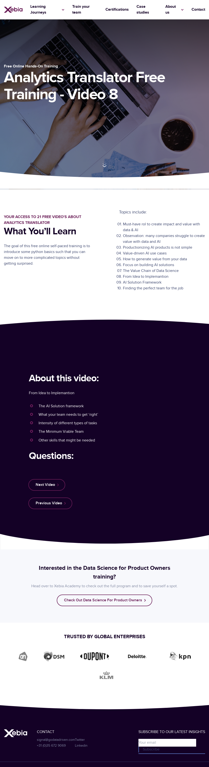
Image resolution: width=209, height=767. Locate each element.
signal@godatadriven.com (56, 740)
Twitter (80, 740)
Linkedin (81, 746)
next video (45, 484)
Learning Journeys (38, 9)
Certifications (117, 9)
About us (170, 9)
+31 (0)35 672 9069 (51, 746)
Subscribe (151, 749)
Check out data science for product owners (103, 600)
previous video (49, 503)
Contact (198, 9)
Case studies (143, 9)
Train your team (81, 9)
